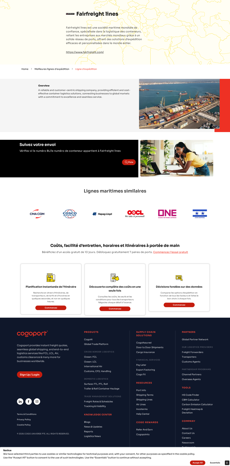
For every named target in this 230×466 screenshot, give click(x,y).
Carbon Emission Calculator (197, 404)
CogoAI (88, 339)
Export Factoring (145, 369)
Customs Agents (191, 361)
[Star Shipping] (204, 214)
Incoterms (142, 409)
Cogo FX (141, 374)
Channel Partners (191, 374)
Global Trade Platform (96, 344)
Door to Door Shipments (149, 347)
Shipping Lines (144, 399)
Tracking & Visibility (95, 406)
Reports (88, 431)
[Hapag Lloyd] (106, 214)
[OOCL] (139, 214)
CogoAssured (143, 342)
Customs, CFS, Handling (97, 371)
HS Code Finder (190, 395)
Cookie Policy (24, 425)
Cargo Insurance (145, 352)
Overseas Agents (191, 379)
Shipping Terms (144, 395)
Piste (129, 162)
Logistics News (92, 436)
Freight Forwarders (192, 352)
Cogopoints (142, 434)
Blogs (87, 422)
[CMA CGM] (41, 214)
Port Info (141, 390)
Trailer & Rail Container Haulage (101, 388)
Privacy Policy (24, 419)
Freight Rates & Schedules (98, 401)
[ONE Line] (171, 214)
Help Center (143, 414)
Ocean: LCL (90, 361)
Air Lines (141, 404)
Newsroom (188, 442)
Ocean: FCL (90, 357)
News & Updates (93, 426)
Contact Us (188, 433)
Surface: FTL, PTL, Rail (96, 384)
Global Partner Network (195, 339)
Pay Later (141, 365)
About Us (187, 428)
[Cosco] (74, 214)
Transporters (189, 357)
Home (24, 69)
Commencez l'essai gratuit (170, 252)
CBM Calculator (190, 399)
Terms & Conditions (26, 414)
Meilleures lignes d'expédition (52, 69)
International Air (93, 366)
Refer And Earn (144, 429)
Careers (186, 437)
